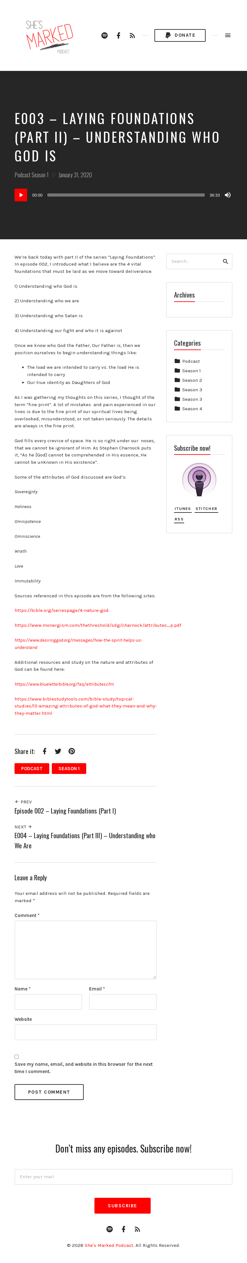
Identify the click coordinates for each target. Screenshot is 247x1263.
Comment (27, 915)
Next (23, 827)
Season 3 (192, 390)
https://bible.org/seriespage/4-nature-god (62, 610)
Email (97, 989)
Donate (180, 35)
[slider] (126, 195)
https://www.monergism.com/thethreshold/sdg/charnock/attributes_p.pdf (98, 625)
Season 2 (192, 380)
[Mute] (227, 195)
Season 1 (40, 175)
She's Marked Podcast (109, 1245)
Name (23, 989)
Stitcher (206, 508)
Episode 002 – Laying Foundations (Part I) (65, 810)
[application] (123, 195)
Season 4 (192, 409)
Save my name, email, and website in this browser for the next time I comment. (84, 1067)
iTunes (183, 508)
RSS (179, 519)
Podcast (22, 175)
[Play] (21, 195)
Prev (23, 802)
